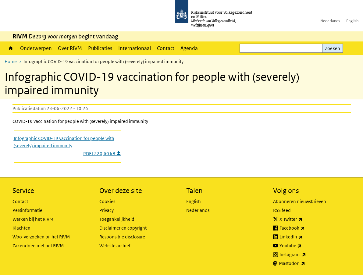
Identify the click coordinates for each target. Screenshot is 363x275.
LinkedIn (304, 237)
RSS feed (282, 210)
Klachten (21, 228)
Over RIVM (70, 48)
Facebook (305, 228)
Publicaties (100, 48)
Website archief (114, 245)
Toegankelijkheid (116, 219)
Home (11, 48)
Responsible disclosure (122, 237)
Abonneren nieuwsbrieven (299, 201)
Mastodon (305, 263)
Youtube (304, 245)
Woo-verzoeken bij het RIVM (41, 237)
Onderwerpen (36, 48)
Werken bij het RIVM (32, 219)
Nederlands (330, 20)
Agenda (189, 48)
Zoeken (332, 48)
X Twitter (304, 219)
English (352, 20)
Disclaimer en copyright (123, 228)
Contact (165, 48)
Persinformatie (27, 210)
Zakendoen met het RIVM (38, 245)
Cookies (107, 201)
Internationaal (134, 48)
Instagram (306, 254)
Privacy (106, 210)
